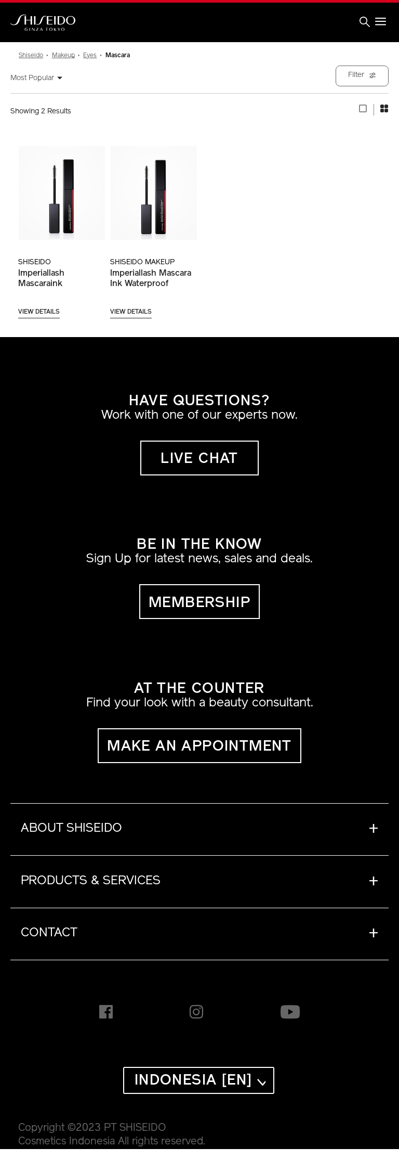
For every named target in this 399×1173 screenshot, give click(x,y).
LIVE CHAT (199, 459)
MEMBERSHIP (199, 603)
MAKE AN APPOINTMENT (199, 747)
